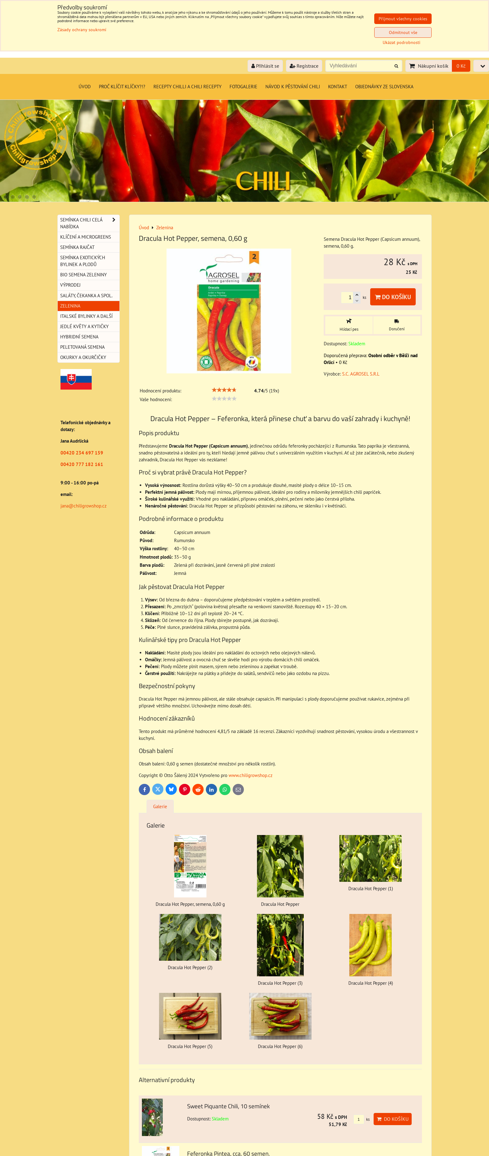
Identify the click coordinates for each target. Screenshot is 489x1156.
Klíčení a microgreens (85, 237)
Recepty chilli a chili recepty (187, 87)
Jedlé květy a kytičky (84, 326)
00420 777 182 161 (82, 464)
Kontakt (337, 87)
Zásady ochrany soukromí (81, 29)
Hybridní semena (79, 337)
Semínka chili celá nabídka (89, 223)
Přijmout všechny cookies (403, 19)
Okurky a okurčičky (83, 357)
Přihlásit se (265, 66)
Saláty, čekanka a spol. (86, 296)
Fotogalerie (243, 87)
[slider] (224, 389)
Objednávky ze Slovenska (384, 87)
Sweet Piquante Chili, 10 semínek (228, 1105)
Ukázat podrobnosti (401, 42)
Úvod (85, 87)
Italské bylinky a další (86, 316)
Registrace (304, 66)
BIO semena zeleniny (83, 275)
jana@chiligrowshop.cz (84, 506)
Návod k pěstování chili (292, 87)
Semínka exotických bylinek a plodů (82, 261)
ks (361, 1119)
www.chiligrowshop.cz (251, 775)
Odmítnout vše (403, 32)
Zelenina (70, 306)
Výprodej (70, 285)
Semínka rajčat (77, 247)
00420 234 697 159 (82, 453)
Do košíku (393, 297)
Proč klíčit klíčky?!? (122, 87)
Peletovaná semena (82, 347)
